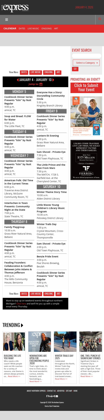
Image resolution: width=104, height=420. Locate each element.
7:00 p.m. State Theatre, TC (17, 209)
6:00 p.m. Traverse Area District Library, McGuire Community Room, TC (18, 188)
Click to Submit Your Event (86, 88)
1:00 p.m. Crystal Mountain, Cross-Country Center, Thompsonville (50, 231)
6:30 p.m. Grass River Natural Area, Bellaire (50, 140)
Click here (21, 303)
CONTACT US (51, 391)
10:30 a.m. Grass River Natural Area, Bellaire (18, 232)
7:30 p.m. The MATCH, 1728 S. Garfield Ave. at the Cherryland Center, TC (51, 173)
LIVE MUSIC (33, 28)
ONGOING (46, 28)
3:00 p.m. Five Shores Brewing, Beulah (48, 261)
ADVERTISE (60, 391)
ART (56, 28)
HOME (75, 391)
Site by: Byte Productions (52, 406)
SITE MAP (69, 391)
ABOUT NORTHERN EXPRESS (36, 391)
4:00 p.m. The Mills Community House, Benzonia (18, 272)
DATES (22, 28)
